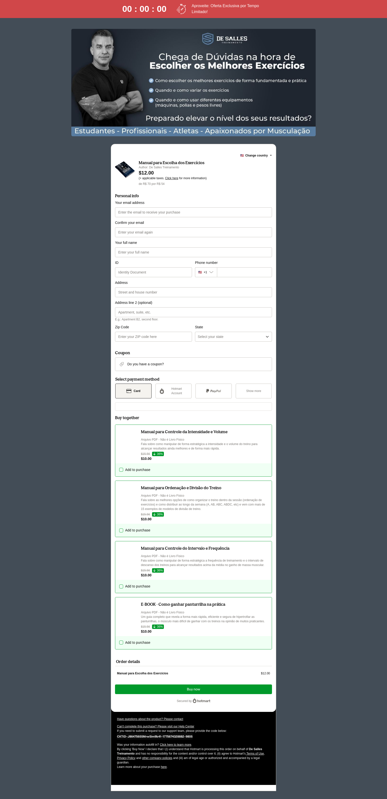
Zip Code (122, 327)
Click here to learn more (175, 744)
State (199, 327)
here (164, 767)
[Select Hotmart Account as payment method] (174, 391)
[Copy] (155, 736)
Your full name (126, 243)
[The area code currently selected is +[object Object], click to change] (206, 272)
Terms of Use (255, 753)
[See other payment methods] (254, 391)
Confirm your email (129, 223)
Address (121, 283)
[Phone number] (244, 272)
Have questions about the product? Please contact (150, 719)
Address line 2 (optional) (133, 303)
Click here (171, 178)
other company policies (157, 758)
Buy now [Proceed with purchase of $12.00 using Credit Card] (193, 689)
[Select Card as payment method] (133, 391)
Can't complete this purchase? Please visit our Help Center (155, 726)
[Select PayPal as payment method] (214, 391)
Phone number (206, 263)
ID (116, 263)
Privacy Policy (126, 758)
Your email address (129, 203)
